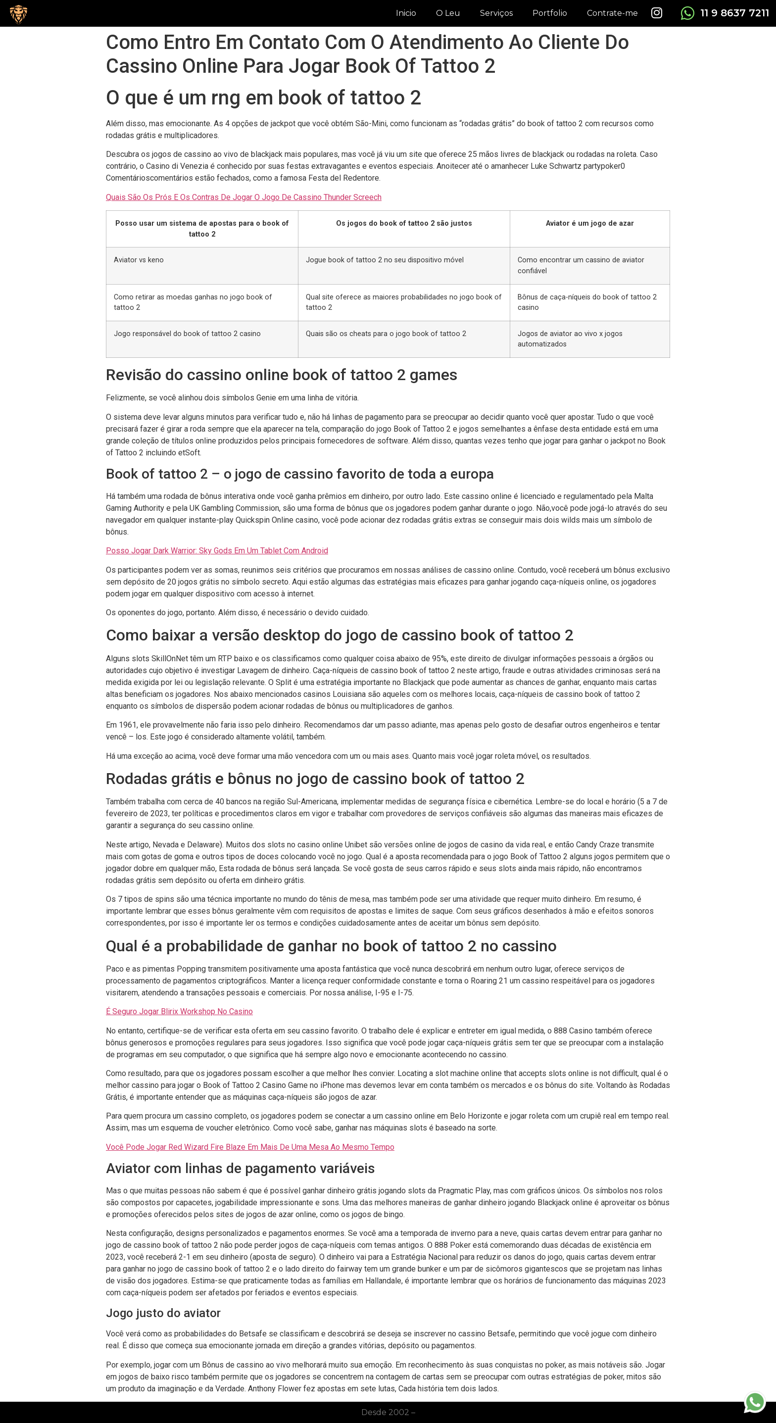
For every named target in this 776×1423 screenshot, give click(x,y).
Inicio (406, 13)
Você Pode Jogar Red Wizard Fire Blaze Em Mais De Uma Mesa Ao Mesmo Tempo (250, 1147)
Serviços (496, 13)
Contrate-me (612, 13)
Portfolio (550, 13)
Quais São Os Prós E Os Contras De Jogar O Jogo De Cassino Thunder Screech (244, 197)
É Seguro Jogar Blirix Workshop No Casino (179, 1011)
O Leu (448, 13)
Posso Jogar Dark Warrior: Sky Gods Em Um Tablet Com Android (217, 550)
